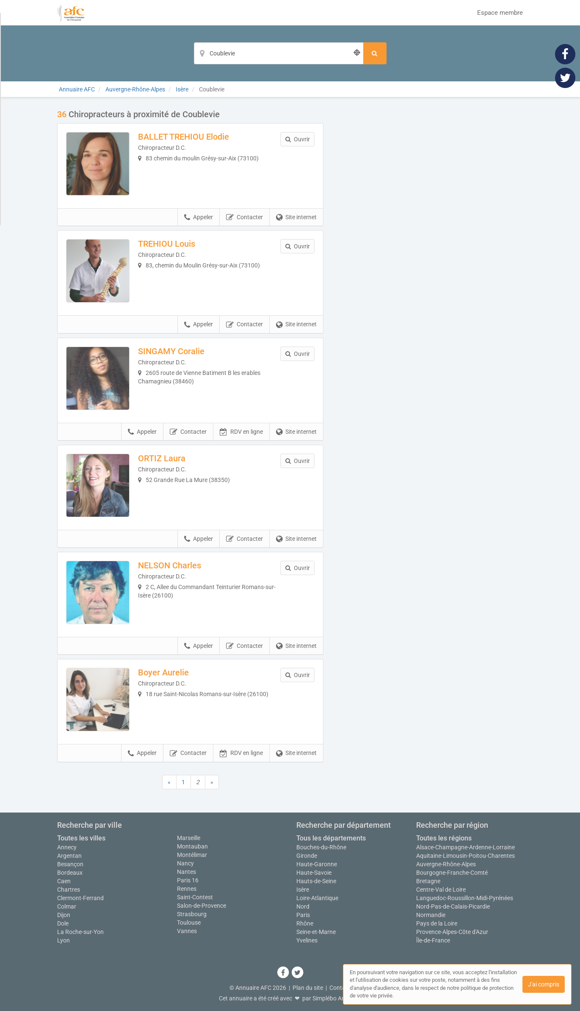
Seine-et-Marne (316, 931)
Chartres (68, 889)
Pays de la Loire (436, 923)
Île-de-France (433, 940)
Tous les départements (331, 838)
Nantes (186, 871)
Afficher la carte (429, 229)
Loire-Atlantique (317, 898)
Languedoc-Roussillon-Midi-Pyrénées (464, 898)
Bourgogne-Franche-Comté (452, 872)
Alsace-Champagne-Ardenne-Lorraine (465, 847)
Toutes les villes (81, 838)
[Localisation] (278, 53)
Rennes (186, 888)
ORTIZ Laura (161, 458)
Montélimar (192, 854)
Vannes (187, 931)
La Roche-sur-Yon (80, 931)
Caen (64, 881)
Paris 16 (188, 880)
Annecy (67, 847)
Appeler (198, 217)
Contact (340, 987)
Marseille (188, 838)
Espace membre (500, 13)
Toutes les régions (444, 838)
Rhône (304, 923)
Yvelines (307, 940)
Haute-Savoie (313, 872)
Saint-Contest (195, 897)
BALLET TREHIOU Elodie (183, 137)
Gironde (306, 855)
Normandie (430, 915)
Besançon (70, 864)
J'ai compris (543, 984)
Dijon (63, 915)
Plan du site (308, 987)
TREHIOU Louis (166, 244)
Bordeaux (70, 872)
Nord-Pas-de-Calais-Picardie (453, 906)
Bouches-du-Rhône (321, 847)
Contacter (244, 217)
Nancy (185, 863)
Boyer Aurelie (163, 672)
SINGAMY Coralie (171, 351)
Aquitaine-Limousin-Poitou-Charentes (465, 855)
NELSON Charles (169, 565)
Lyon (63, 940)
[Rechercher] (375, 53)
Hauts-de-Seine (316, 881)
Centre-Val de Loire (441, 889)
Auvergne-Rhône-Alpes (446, 864)
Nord (302, 906)
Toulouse (189, 922)
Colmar (66, 906)
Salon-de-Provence (201, 905)
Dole (63, 923)
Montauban (192, 846)
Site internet (296, 217)
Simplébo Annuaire (337, 998)
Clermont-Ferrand (80, 898)
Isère (302, 889)
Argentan (69, 855)
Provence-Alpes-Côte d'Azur (452, 931)
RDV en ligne (241, 432)
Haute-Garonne (316, 864)
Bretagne (428, 881)
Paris (303, 915)
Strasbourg (192, 914)
